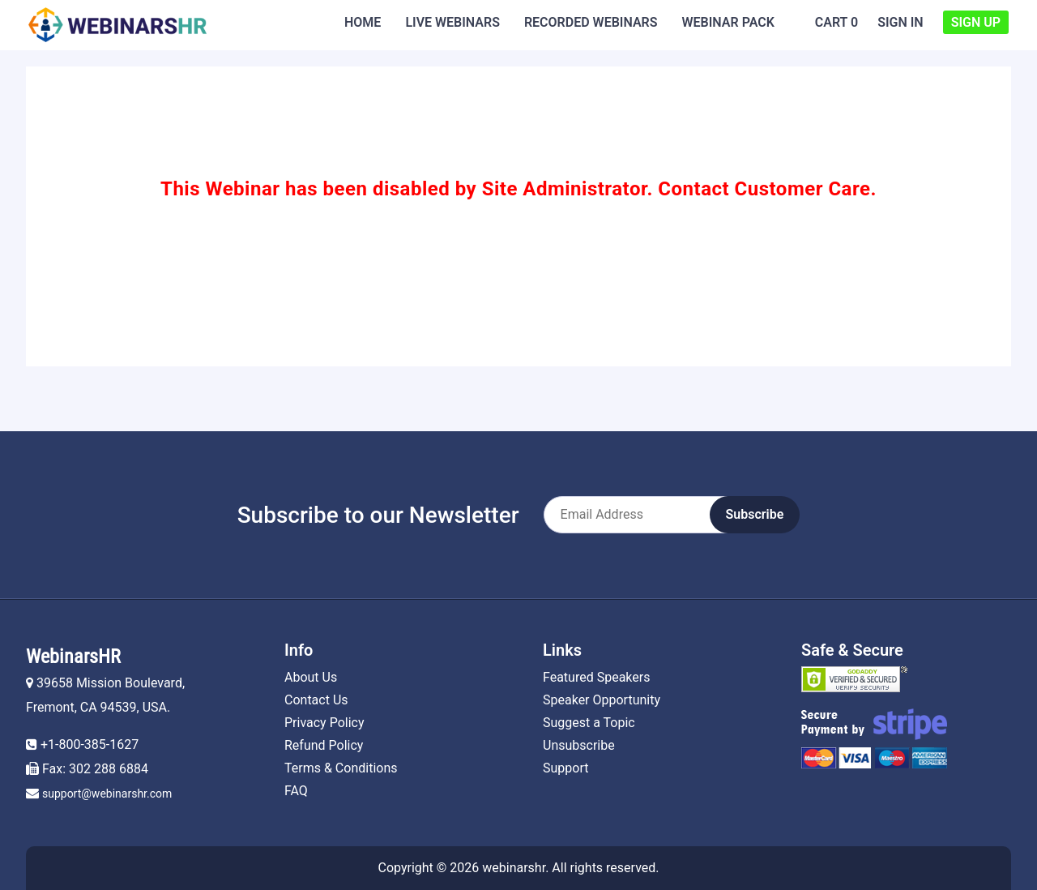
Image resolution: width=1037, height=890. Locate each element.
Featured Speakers (596, 677)
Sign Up (976, 22)
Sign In (900, 22)
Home (362, 22)
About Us (310, 677)
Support (565, 768)
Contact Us (316, 700)
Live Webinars (452, 22)
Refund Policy (323, 745)
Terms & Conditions (341, 768)
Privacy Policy (324, 722)
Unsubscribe (579, 745)
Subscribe (755, 514)
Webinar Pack (728, 22)
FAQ (296, 790)
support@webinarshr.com (107, 793)
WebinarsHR (73, 656)
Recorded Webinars (591, 22)
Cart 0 (836, 22)
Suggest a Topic (589, 722)
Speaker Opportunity (601, 700)
